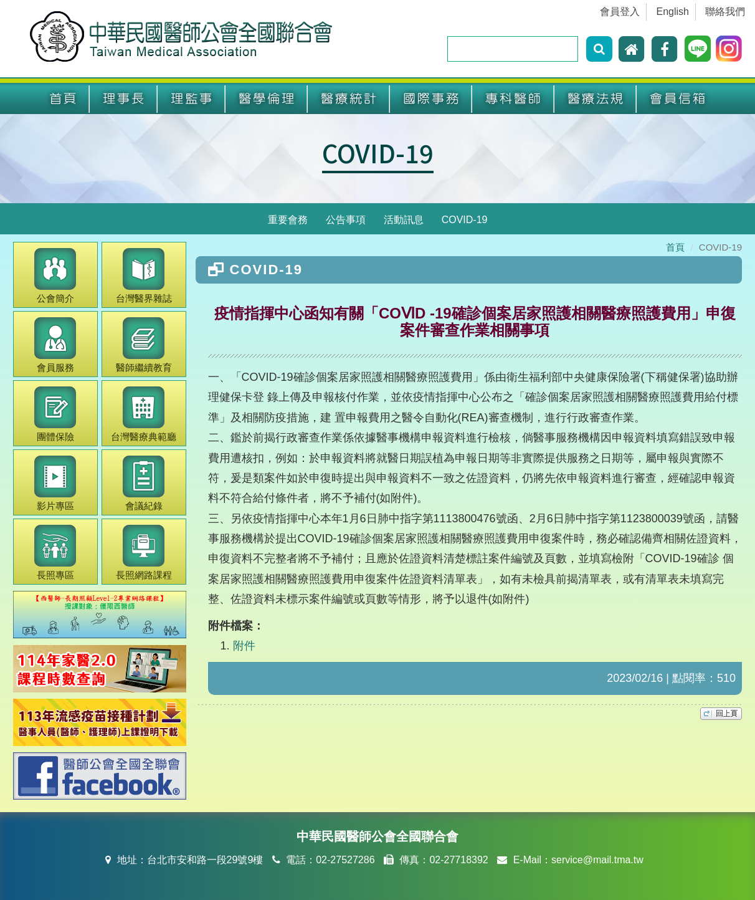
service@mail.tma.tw (597, 860)
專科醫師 (513, 99)
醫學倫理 (266, 99)
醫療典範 (143, 414)
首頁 (63, 99)
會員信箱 (677, 99)
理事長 (123, 99)
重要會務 (288, 219)
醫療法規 (595, 99)
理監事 (191, 99)
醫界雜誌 (144, 276)
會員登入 (620, 11)
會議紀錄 (143, 483)
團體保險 (55, 414)
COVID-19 (378, 153)
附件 (244, 645)
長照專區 (55, 552)
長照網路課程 (144, 552)
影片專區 (55, 483)
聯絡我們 (725, 11)
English (673, 11)
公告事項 (346, 219)
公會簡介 (55, 276)
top (721, 713)
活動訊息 (404, 219)
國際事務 (431, 99)
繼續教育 (144, 345)
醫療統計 (349, 99)
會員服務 (55, 345)
